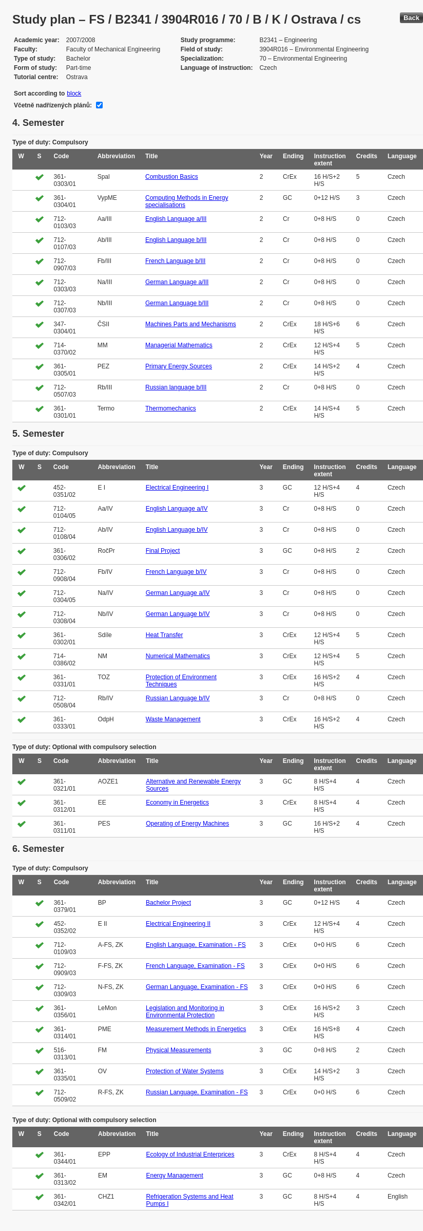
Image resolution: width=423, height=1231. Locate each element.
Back (411, 18)
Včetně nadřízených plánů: (53, 105)
